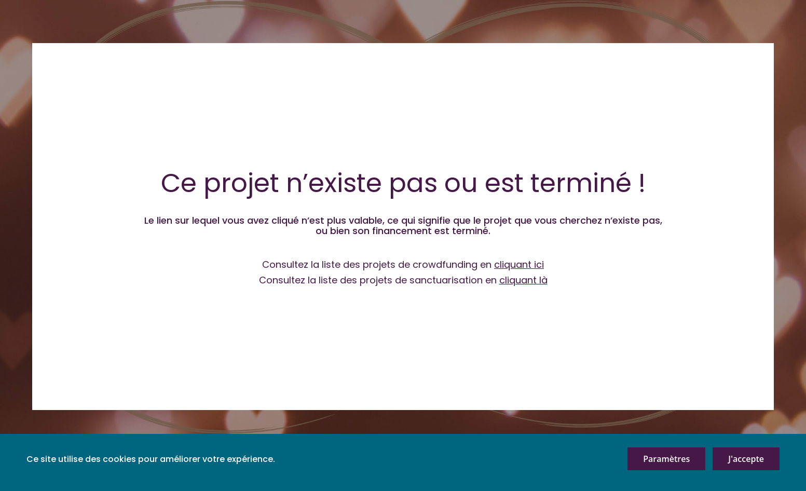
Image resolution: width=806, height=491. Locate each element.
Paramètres (666, 459)
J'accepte (746, 459)
